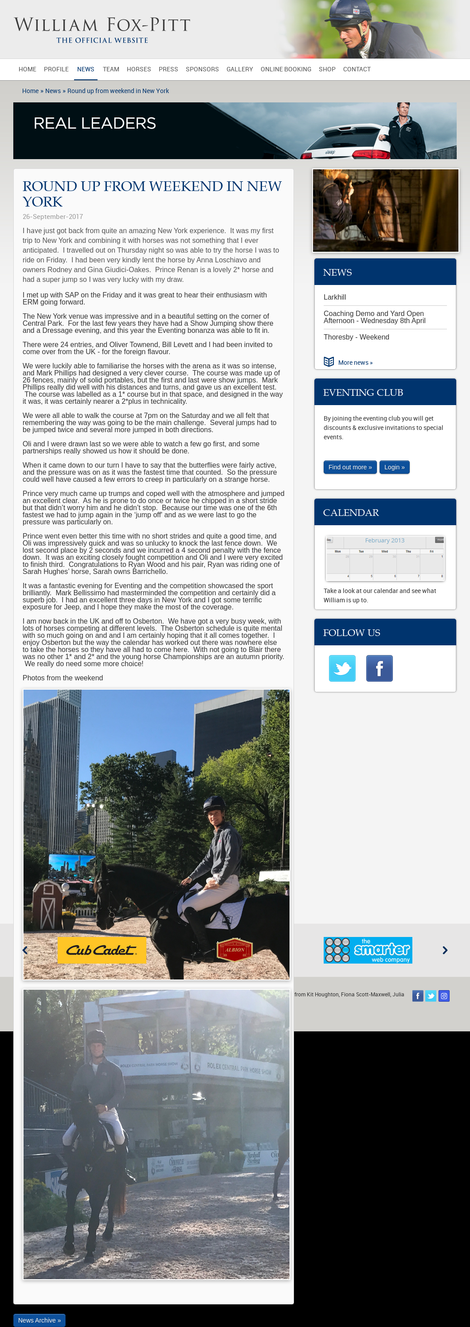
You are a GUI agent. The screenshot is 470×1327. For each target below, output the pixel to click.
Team (111, 69)
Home (27, 69)
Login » (394, 467)
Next (445, 950)
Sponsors (202, 69)
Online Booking (286, 69)
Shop (327, 69)
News (85, 69)
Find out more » (350, 467)
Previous (24, 950)
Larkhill (335, 297)
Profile (56, 69)
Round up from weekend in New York (118, 91)
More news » (355, 363)
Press (168, 69)
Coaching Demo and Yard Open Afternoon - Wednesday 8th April (375, 317)
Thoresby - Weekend (356, 337)
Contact (357, 69)
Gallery (240, 69)
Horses (139, 69)
